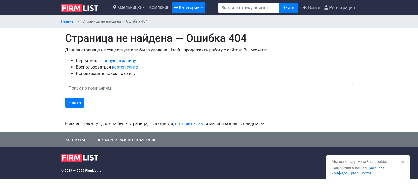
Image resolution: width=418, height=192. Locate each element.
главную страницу (117, 60)
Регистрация (339, 7)
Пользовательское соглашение (124, 139)
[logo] (84, 7)
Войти (311, 7)
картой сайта (125, 67)
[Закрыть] (403, 162)
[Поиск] (248, 8)
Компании (159, 7)
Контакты (75, 139)
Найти (288, 7)
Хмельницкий (129, 7)
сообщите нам (189, 123)
